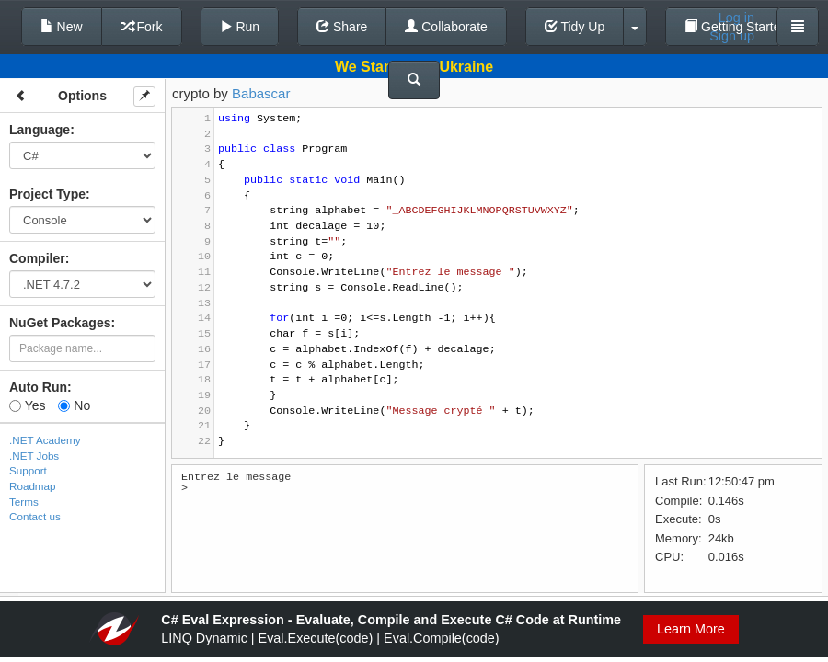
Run (240, 26)
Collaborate (446, 26)
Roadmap (32, 486)
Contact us (35, 516)
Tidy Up (574, 26)
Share (341, 26)
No (74, 405)
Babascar (261, 93)
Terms (24, 502)
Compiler (37, 258)
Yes (27, 405)
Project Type (47, 194)
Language (39, 129)
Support (28, 470)
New (61, 26)
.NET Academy (45, 440)
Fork (142, 26)
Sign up (731, 36)
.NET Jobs (34, 456)
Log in (736, 17)
